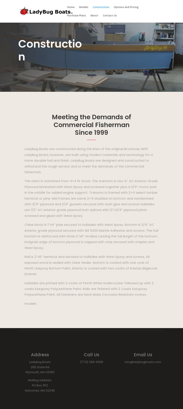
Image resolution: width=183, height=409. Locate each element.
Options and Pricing (126, 7)
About (94, 15)
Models (83, 7)
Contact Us (110, 15)
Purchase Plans (76, 15)
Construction (101, 7)
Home (71, 7)
